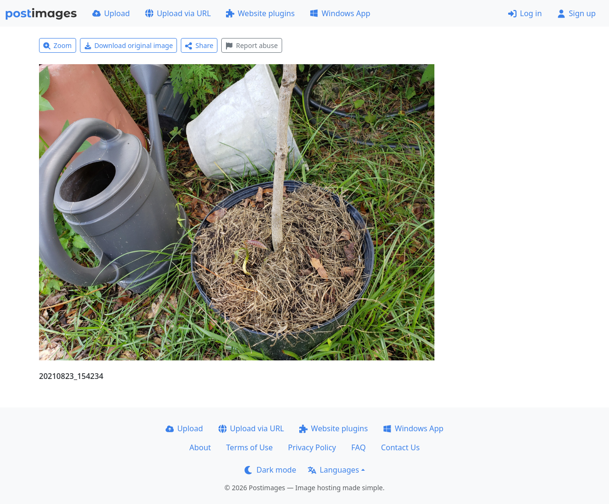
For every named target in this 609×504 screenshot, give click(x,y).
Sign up (576, 13)
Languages (333, 470)
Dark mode (270, 470)
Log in (525, 13)
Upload (111, 13)
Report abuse (251, 45)
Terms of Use (249, 447)
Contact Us (400, 447)
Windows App (340, 13)
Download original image (128, 45)
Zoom (57, 45)
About (200, 447)
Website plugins (260, 13)
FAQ (358, 447)
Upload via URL (178, 13)
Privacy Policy (312, 447)
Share (199, 45)
